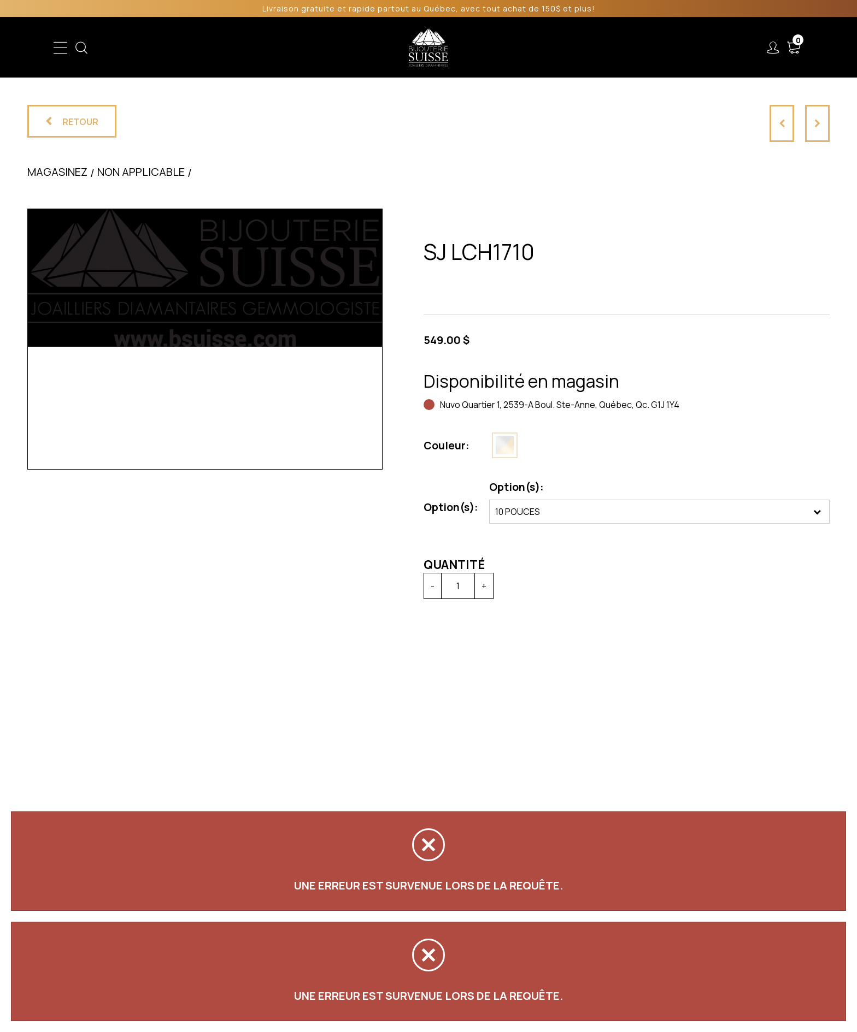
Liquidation (495, 47)
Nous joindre (681, 47)
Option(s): (451, 507)
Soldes (369, 47)
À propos (613, 47)
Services (554, 47)
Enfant (233, 47)
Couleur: (446, 445)
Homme (323, 47)
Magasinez (57, 171)
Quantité (454, 564)
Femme (277, 47)
